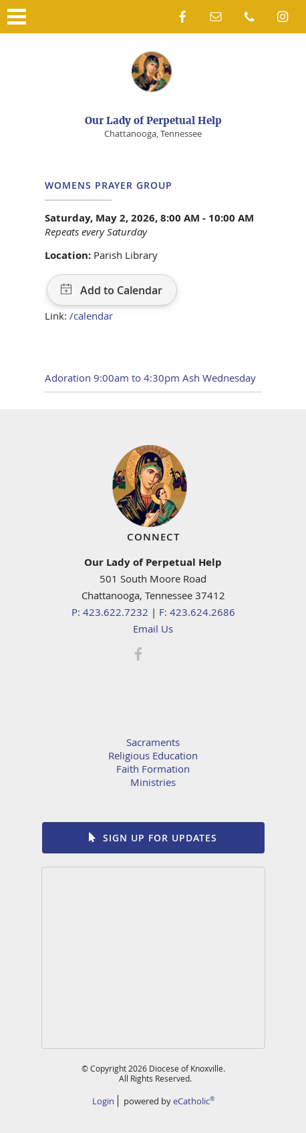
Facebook (182, 16)
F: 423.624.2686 (197, 612)
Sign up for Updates (160, 837)
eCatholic (193, 1101)
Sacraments (153, 742)
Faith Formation (153, 768)
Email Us (153, 628)
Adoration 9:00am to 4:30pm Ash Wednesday (150, 377)
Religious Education (153, 755)
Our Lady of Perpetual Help (153, 120)
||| (16, 16)
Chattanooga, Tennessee (153, 133)
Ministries (153, 782)
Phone (249, 16)
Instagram (282, 16)
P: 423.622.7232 (109, 612)
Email (216, 16)
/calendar (91, 315)
